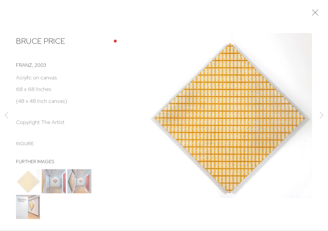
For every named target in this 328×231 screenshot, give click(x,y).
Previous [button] (6, 115)
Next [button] (321, 115)
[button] (28, 183)
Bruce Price (40, 43)
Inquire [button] (25, 145)
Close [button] (317, 14)
